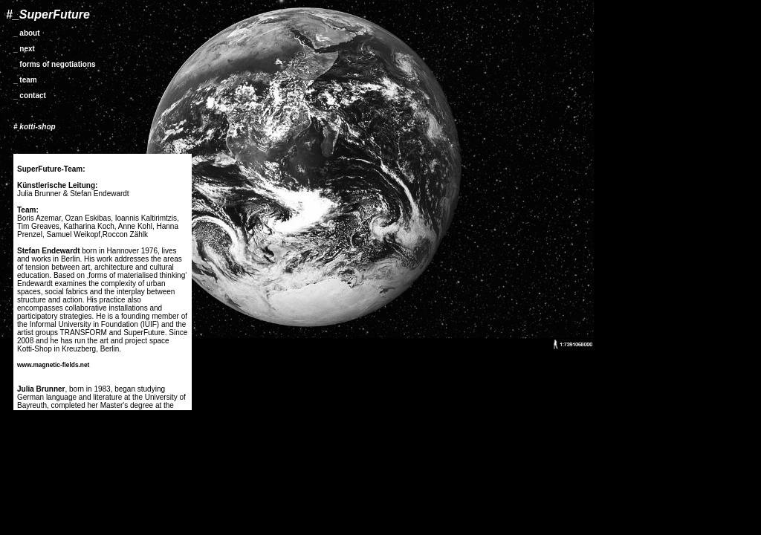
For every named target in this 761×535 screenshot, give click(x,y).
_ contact (29, 95)
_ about (26, 33)
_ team (25, 80)
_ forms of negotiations (54, 64)
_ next (24, 49)
